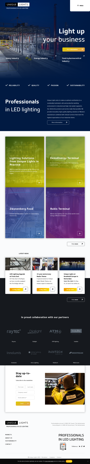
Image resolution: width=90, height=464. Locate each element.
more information (49, 461)
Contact (8, 444)
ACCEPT (69, 461)
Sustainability (10, 441)
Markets (8, 435)
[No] (88, 461)
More (72, 49)
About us (8, 438)
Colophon (52, 457)
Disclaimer (44, 457)
